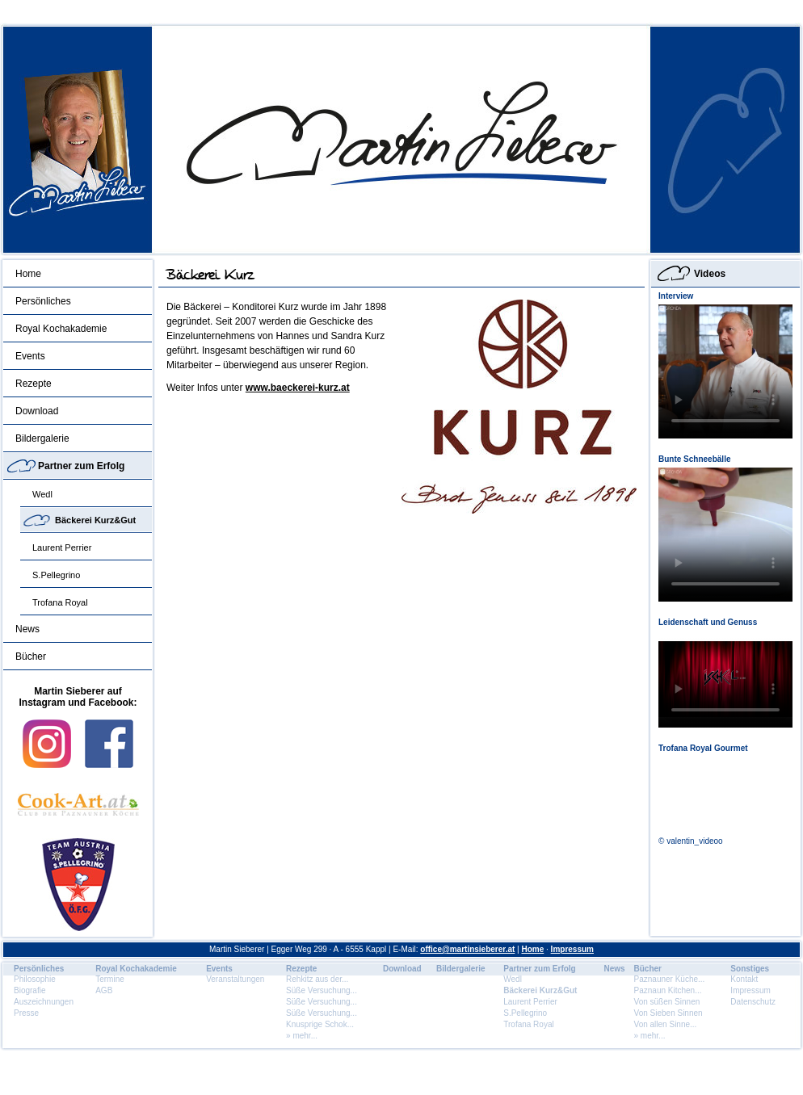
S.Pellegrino (56, 575)
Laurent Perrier (61, 547)
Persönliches (43, 301)
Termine (109, 979)
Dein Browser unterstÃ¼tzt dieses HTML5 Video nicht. (725, 371)
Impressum (572, 949)
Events (30, 356)
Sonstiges (749, 968)
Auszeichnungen (44, 1001)
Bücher (30, 656)
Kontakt (744, 979)
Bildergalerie (42, 438)
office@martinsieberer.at (467, 949)
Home (28, 273)
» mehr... (301, 1035)
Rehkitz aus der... (317, 979)
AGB (103, 990)
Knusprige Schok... (320, 1024)
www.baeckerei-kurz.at (298, 387)
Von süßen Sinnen (667, 1001)
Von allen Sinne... (665, 1024)
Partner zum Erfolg (81, 466)
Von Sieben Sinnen (668, 1013)
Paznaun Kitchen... (668, 990)
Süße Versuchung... (321, 990)
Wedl (42, 494)
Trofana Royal (60, 602)
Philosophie (35, 979)
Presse (26, 1013)
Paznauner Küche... (669, 979)
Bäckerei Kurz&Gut (95, 520)
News (27, 629)
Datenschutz (753, 1001)
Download (36, 411)
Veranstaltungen (235, 979)
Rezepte (33, 383)
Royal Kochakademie (61, 328)
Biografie (29, 990)
